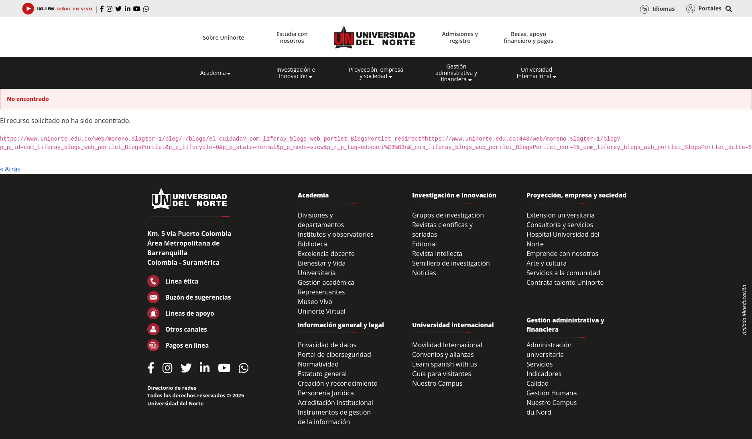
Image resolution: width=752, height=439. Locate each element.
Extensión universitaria (560, 215)
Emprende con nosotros (562, 253)
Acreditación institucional (335, 402)
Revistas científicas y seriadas (442, 229)
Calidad (537, 383)
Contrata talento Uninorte (565, 282)
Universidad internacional (453, 325)
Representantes (321, 292)
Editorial (424, 244)
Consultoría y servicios (559, 224)
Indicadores (543, 373)
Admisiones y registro (460, 37)
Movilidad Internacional (447, 344)
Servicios (539, 364)
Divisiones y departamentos (321, 220)
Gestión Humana (551, 393)
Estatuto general (322, 373)
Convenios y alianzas (443, 354)
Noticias (424, 272)
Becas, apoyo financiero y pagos (528, 37)
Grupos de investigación (448, 215)
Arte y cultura (546, 263)
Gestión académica (326, 282)
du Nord (538, 412)
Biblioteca (312, 244)
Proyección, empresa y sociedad (376, 72)
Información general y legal (341, 325)
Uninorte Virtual (322, 311)
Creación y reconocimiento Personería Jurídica (338, 388)
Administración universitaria (549, 349)
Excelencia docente (326, 253)
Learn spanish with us (444, 364)
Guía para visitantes (441, 373)
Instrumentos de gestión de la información (334, 417)
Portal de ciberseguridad (334, 354)
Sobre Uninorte (223, 37)
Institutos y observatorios (336, 234)
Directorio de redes (171, 387)
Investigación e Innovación (295, 72)
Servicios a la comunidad (563, 272)
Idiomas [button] (657, 9)
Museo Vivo (315, 301)
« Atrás (10, 169)
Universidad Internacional (537, 72)
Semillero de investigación (451, 263)
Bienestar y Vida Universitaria (322, 268)
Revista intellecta (437, 253)
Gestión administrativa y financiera (456, 73)
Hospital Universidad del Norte (563, 239)
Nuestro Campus (437, 383)
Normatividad (318, 364)
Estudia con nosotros (292, 37)
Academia (215, 73)
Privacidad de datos (327, 344)
